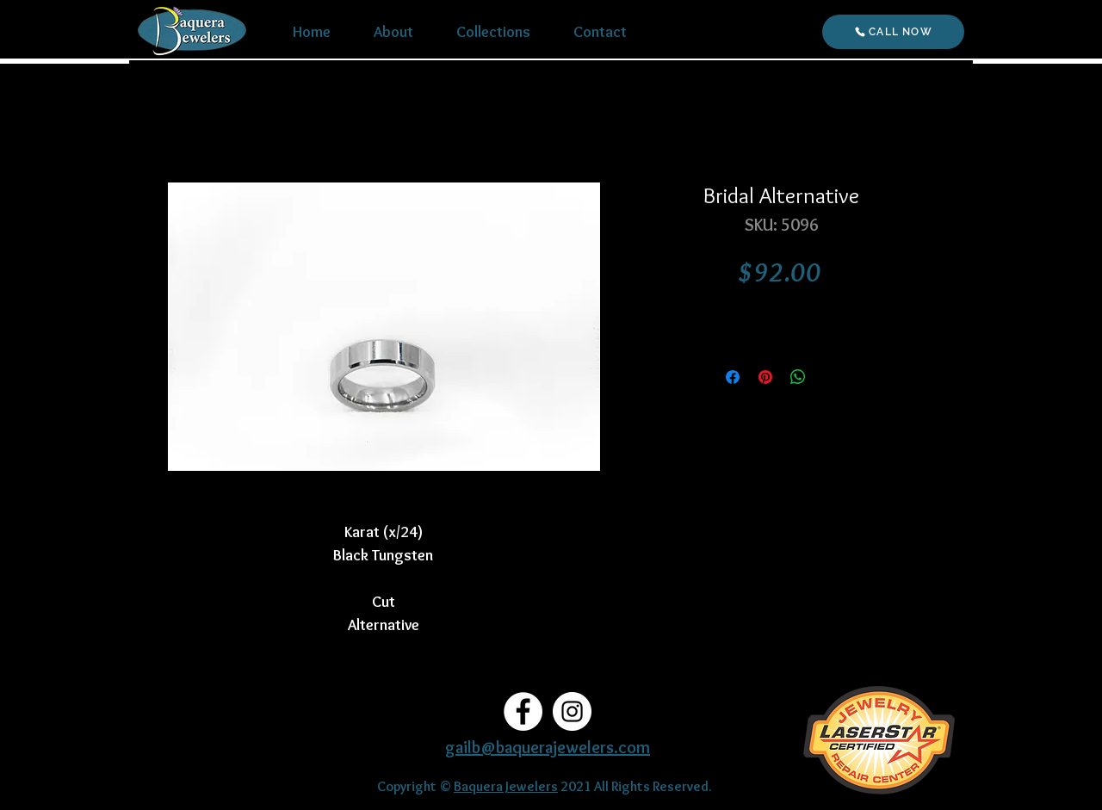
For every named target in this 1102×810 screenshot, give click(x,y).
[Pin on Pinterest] (765, 377)
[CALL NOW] (893, 32)
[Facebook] (523, 711)
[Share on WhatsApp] (798, 377)
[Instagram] (572, 711)
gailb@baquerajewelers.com (547, 747)
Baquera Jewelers (506, 786)
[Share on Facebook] (732, 377)
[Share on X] (830, 377)
